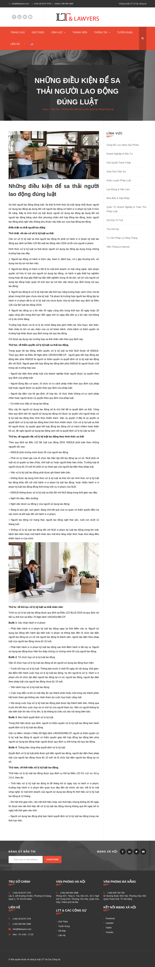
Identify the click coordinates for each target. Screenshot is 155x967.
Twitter (25, 17)
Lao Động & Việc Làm (118, 189)
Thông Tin (100, 32)
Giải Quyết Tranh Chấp (119, 162)
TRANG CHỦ (18, 32)
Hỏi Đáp (62, 931)
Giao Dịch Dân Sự (116, 171)
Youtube (30, 17)
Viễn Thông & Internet (118, 247)
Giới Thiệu (38, 32)
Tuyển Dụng (125, 32)
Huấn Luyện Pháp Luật (119, 180)
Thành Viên (80, 32)
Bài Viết (55, 109)
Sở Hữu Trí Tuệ (115, 220)
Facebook (14, 17)
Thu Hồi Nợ (113, 229)
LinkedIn (19, 17)
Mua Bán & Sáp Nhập (118, 198)
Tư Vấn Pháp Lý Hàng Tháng (122, 238)
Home (46, 109)
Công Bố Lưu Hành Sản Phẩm (123, 145)
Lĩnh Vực (57, 32)
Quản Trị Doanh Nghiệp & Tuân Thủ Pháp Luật (126, 209)
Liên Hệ (15, 44)
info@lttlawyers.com (22, 929)
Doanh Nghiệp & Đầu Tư (120, 153)
